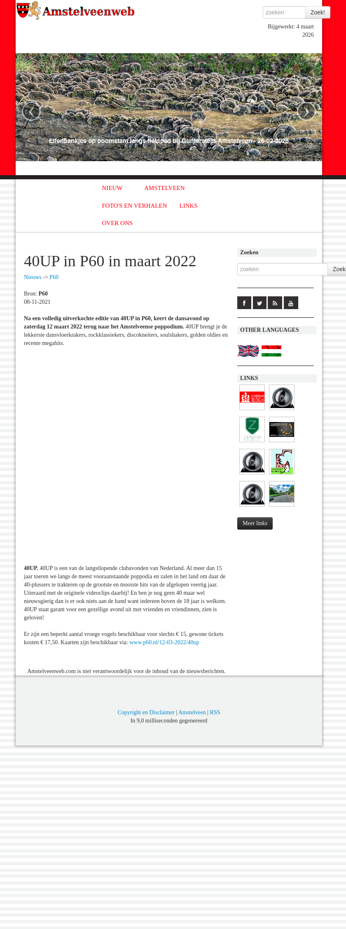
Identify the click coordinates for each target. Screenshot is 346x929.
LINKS (189, 205)
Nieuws (33, 277)
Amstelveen (192, 712)
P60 (53, 277)
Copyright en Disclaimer (145, 712)
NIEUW (112, 188)
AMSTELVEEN (164, 188)
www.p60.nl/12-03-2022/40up (164, 642)
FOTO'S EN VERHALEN (134, 205)
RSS (215, 712)
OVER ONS (117, 223)
